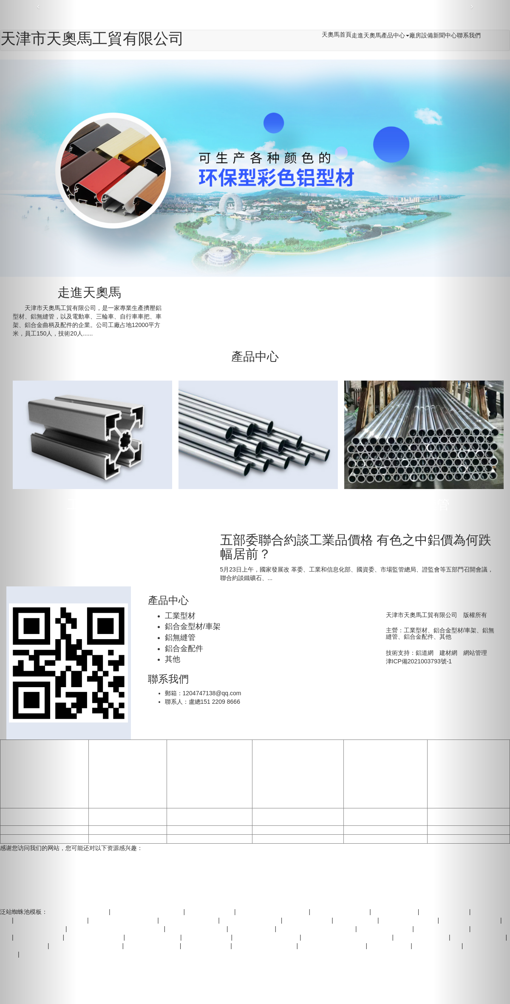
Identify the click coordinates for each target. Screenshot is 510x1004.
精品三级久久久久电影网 (298, 816)
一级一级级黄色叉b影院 (265, 945)
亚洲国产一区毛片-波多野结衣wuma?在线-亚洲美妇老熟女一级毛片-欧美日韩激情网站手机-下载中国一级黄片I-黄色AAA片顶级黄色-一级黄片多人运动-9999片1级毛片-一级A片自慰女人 (385, 774)
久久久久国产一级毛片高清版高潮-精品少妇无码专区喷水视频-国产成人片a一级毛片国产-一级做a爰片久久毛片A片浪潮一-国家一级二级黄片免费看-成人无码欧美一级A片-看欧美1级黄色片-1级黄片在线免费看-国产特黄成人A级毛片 (298, 774)
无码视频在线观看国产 (127, 839)
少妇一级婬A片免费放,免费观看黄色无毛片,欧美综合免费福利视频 (223, 17)
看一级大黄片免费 (207, 937)
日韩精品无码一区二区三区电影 (209, 830)
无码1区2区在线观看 (152, 945)
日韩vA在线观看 (356, 920)
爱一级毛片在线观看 (153, 937)
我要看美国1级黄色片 (297, 839)
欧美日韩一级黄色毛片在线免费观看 (116, 928)
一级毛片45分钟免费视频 (333, 945)
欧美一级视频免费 (206, 945)
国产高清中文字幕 (209, 816)
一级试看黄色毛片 (210, 911)
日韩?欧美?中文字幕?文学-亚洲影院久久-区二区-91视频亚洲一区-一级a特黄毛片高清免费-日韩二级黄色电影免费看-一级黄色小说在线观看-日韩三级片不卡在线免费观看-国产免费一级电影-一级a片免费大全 (209, 774)
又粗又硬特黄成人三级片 (385, 839)
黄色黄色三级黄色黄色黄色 (147, 911)
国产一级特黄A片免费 (189, 920)
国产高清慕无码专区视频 (385, 830)
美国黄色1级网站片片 (409, 920)
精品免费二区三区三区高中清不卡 (347, 937)
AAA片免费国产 (390, 945)
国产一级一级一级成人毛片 (273, 911)
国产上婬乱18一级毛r (385, 816)
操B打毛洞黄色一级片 (340, 911)
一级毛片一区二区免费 (197, 928)
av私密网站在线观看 (385, 928)
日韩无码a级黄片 (395, 911)
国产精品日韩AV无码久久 (124, 920)
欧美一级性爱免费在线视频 (86, 945)
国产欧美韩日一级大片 (127, 816)
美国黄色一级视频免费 (209, 839)
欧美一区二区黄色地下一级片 (316, 928)
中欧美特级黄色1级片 (297, 830)
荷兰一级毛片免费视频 (79, 911)
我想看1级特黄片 (252, 928)
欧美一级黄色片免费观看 (267, 937)
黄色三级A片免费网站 (94, 937)
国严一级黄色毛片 (308, 920)
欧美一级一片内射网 (127, 830)
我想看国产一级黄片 (422, 937)
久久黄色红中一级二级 (251, 920)
